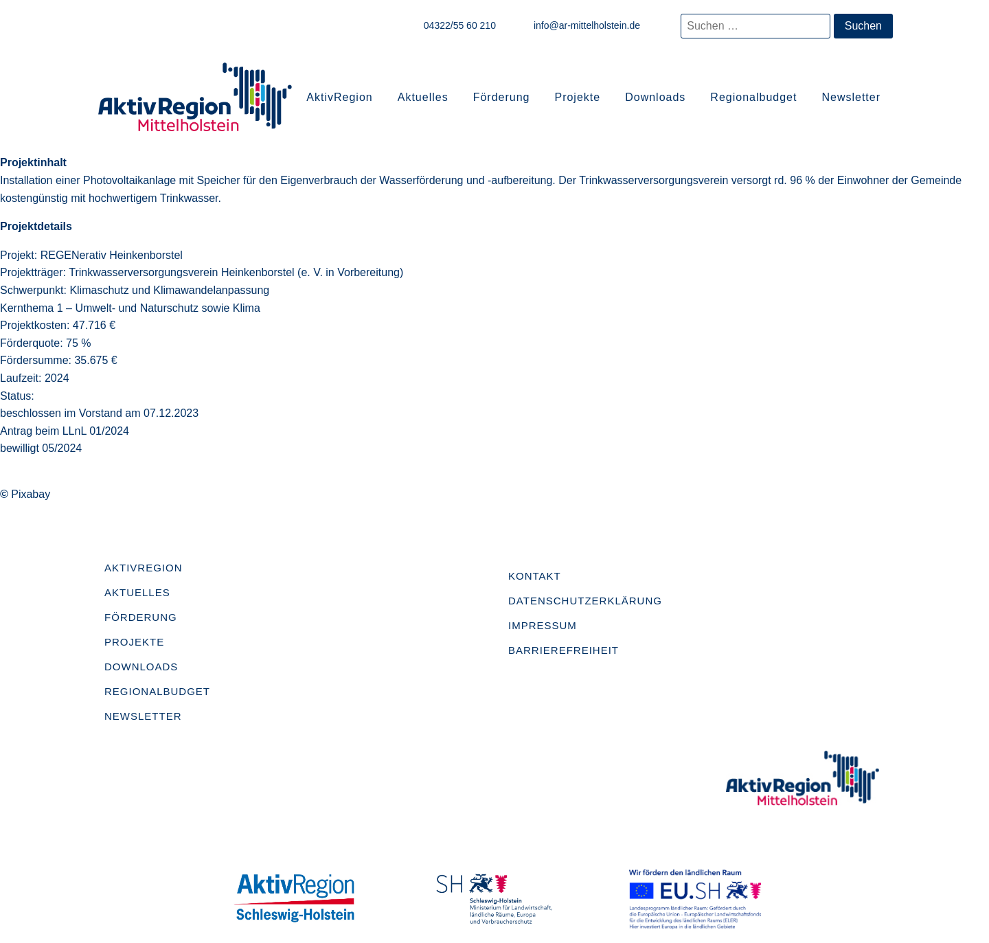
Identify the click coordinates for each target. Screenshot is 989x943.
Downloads (655, 97)
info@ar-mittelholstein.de (587, 25)
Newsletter (850, 97)
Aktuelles (423, 97)
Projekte (577, 97)
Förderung (501, 97)
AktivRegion (339, 97)
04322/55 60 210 (460, 25)
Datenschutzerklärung (585, 600)
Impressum (542, 625)
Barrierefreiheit (563, 650)
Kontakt (534, 576)
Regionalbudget (753, 97)
